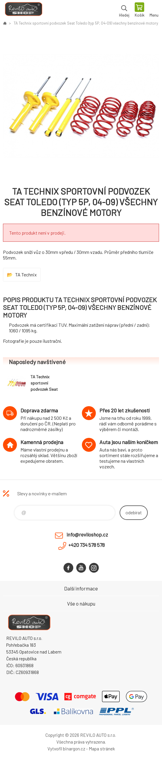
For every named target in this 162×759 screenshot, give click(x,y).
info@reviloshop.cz (87, 534)
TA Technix (26, 274)
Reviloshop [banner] (23, 10)
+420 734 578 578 (86, 545)
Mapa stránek (102, 748)
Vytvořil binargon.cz (66, 748)
